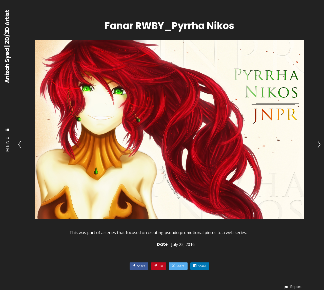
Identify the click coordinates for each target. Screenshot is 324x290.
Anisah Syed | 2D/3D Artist (7, 46)
